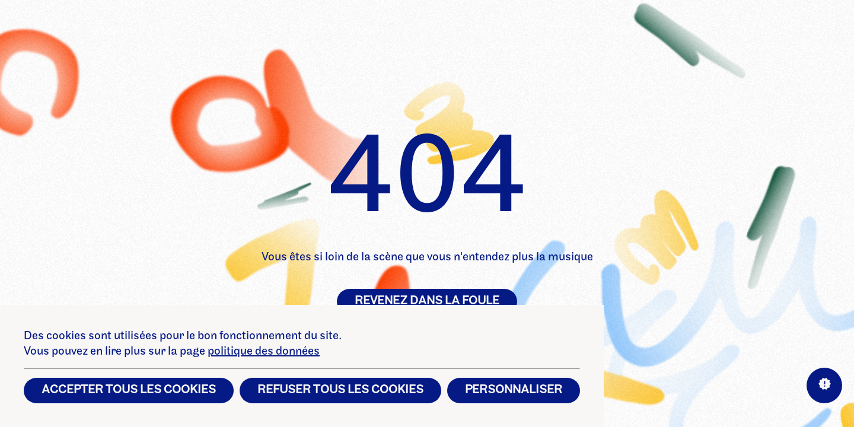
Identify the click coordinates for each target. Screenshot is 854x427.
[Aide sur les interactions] (824, 385)
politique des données (264, 352)
